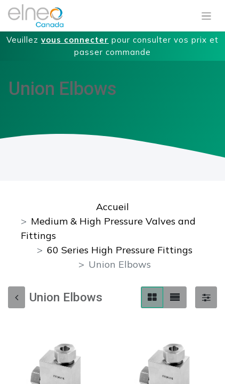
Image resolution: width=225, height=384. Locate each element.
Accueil (112, 207)
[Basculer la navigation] (207, 16)
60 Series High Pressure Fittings (119, 250)
